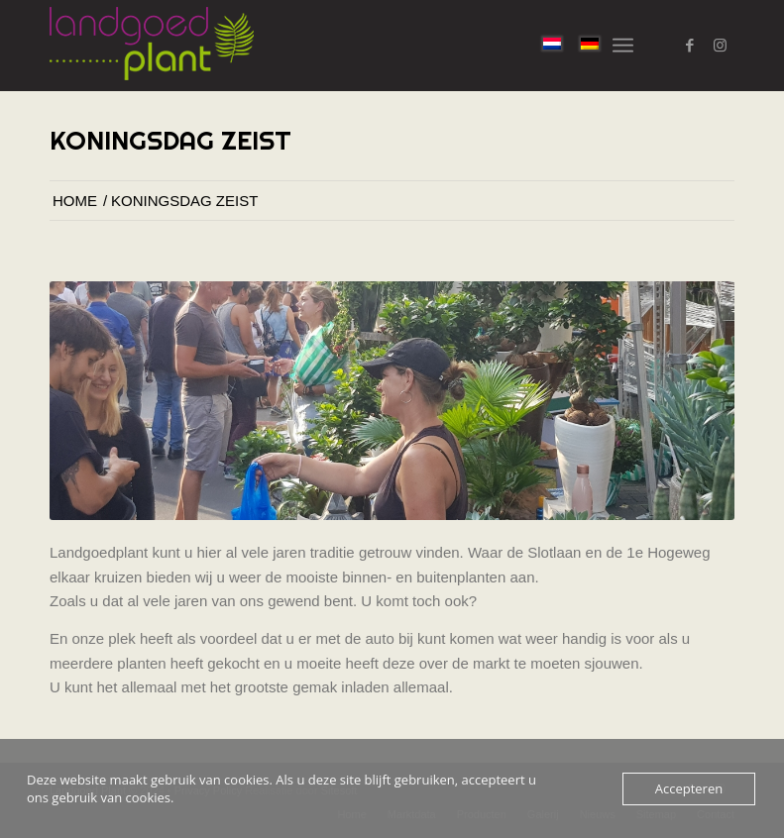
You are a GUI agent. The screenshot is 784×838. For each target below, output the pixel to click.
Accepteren (689, 788)
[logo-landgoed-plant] (152, 45)
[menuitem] (623, 45)
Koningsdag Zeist (170, 140)
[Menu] (623, 45)
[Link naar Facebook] (690, 45)
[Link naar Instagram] (719, 45)
